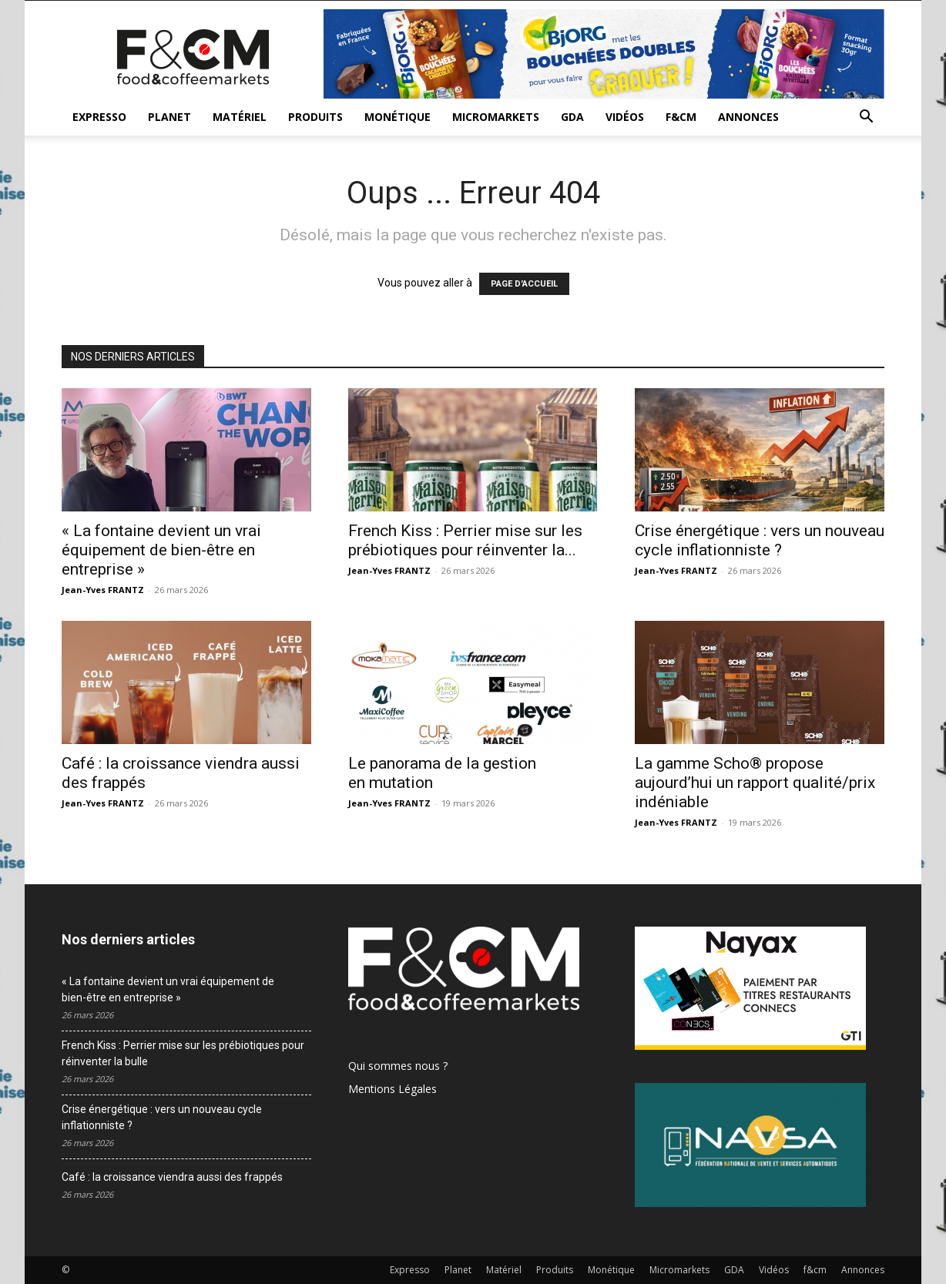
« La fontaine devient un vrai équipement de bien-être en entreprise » (161, 549)
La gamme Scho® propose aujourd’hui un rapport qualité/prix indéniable (755, 782)
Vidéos (625, 116)
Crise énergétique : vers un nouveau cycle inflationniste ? (759, 540)
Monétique (397, 116)
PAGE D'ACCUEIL (524, 284)
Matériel (240, 116)
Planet (169, 116)
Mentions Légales (392, 1088)
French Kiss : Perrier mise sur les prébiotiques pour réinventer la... (465, 540)
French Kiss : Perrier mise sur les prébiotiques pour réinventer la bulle (183, 1053)
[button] (865, 118)
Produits (315, 116)
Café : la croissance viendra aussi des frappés (172, 1177)
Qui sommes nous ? (398, 1065)
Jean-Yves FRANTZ (103, 589)
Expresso (99, 116)
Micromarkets (495, 116)
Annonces (748, 116)
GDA (572, 116)
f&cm (681, 116)
